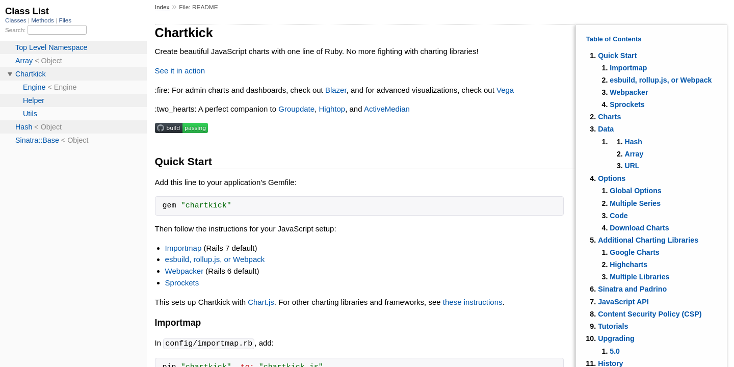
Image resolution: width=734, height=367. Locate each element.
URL (632, 166)
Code (618, 216)
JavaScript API (623, 302)
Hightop (332, 108)
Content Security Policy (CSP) (649, 314)
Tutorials (613, 326)
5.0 (615, 351)
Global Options (635, 191)
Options (611, 178)
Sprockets (627, 104)
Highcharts (628, 264)
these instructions (473, 302)
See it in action (180, 70)
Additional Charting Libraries (648, 240)
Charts (609, 117)
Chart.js (261, 302)
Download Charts (639, 228)
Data (606, 129)
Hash (633, 142)
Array (634, 154)
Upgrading (616, 338)
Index (162, 7)
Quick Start (617, 55)
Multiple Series (635, 203)
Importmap (628, 68)
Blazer (336, 90)
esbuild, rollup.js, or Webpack (661, 80)
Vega (505, 90)
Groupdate (296, 108)
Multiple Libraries (639, 277)
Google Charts (634, 252)
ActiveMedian (387, 108)
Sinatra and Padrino (632, 289)
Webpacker (629, 92)
